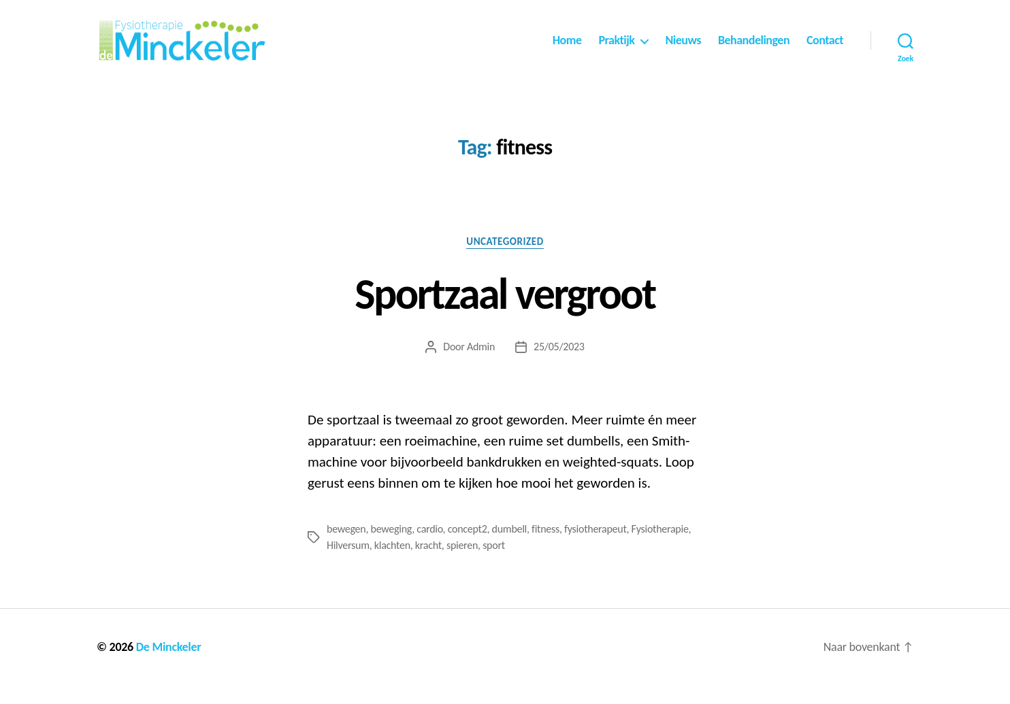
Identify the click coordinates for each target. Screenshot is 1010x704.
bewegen (346, 547)
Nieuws (683, 49)
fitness (545, 547)
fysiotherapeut (595, 547)
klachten (392, 563)
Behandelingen (753, 49)
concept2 (467, 547)
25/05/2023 (559, 364)
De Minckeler (168, 665)
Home (567, 49)
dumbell (509, 547)
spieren (462, 563)
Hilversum (348, 563)
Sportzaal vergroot (505, 311)
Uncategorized (504, 259)
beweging (391, 547)
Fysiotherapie (660, 547)
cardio (429, 547)
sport (494, 563)
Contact (825, 49)
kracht (428, 563)
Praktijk (616, 49)
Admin (481, 364)
